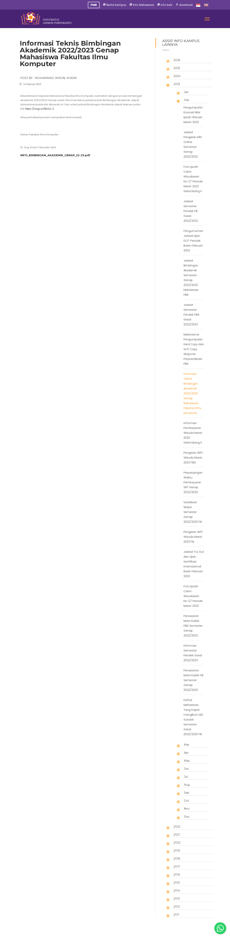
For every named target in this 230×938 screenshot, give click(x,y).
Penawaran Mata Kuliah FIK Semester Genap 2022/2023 (194, 680)
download (184, 5)
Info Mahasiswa (141, 5)
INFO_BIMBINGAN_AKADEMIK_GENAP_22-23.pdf (55, 155)
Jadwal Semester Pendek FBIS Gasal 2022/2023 (191, 314)
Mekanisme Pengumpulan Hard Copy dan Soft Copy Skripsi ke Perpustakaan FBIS (194, 349)
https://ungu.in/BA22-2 (39, 109)
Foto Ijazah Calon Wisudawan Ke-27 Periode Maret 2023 (193, 596)
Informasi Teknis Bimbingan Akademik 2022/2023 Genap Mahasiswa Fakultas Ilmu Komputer (192, 393)
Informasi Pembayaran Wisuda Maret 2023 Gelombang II (193, 433)
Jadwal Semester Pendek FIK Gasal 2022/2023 (191, 211)
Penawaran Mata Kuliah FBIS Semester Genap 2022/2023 (193, 625)
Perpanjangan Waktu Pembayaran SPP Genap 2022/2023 (193, 482)
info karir (164, 5)
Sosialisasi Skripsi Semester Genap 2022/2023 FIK (193, 512)
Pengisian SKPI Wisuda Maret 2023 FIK (193, 537)
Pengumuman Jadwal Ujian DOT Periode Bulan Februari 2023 (193, 240)
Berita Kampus (114, 5)
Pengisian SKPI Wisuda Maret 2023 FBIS (193, 457)
